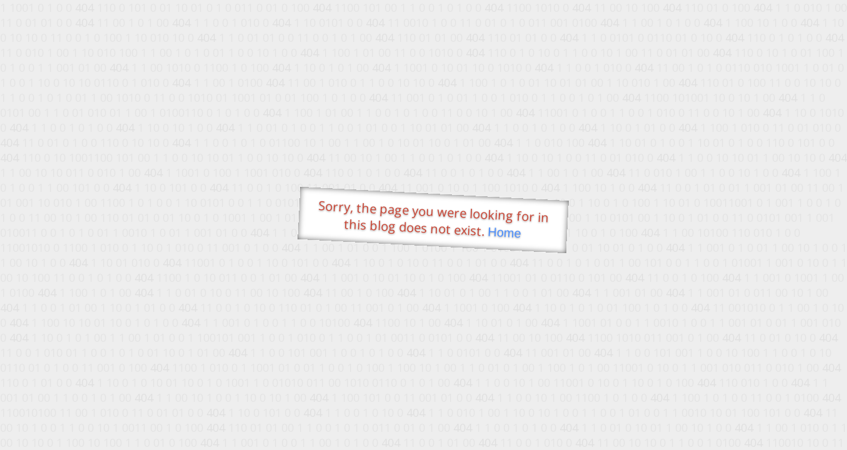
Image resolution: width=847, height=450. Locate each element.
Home (504, 233)
